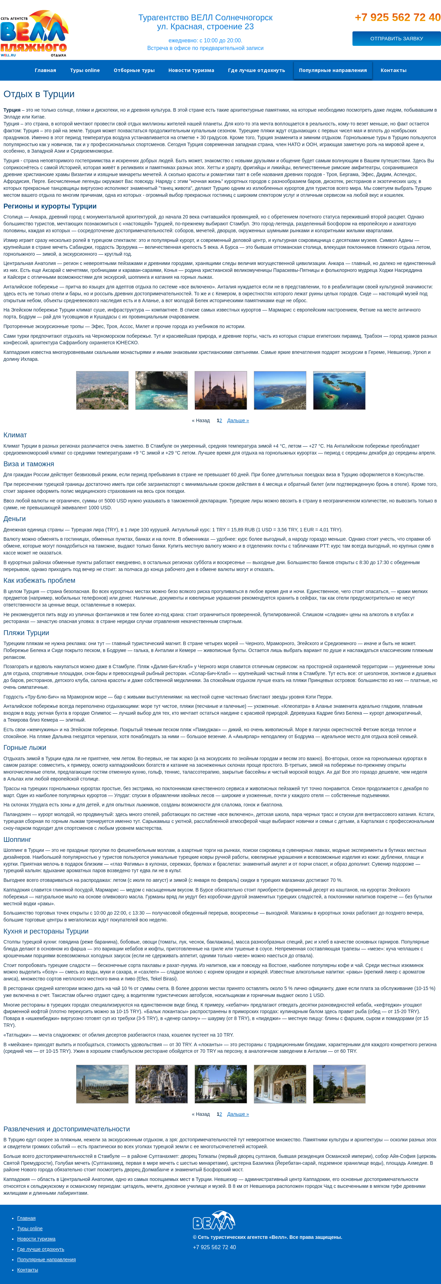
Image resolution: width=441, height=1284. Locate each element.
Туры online (30, 1228)
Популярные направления (46, 1259)
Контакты (27, 1270)
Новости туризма (36, 1239)
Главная (26, 1218)
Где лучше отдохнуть (40, 1249)
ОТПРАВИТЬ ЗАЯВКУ (396, 38)
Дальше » (238, 420)
